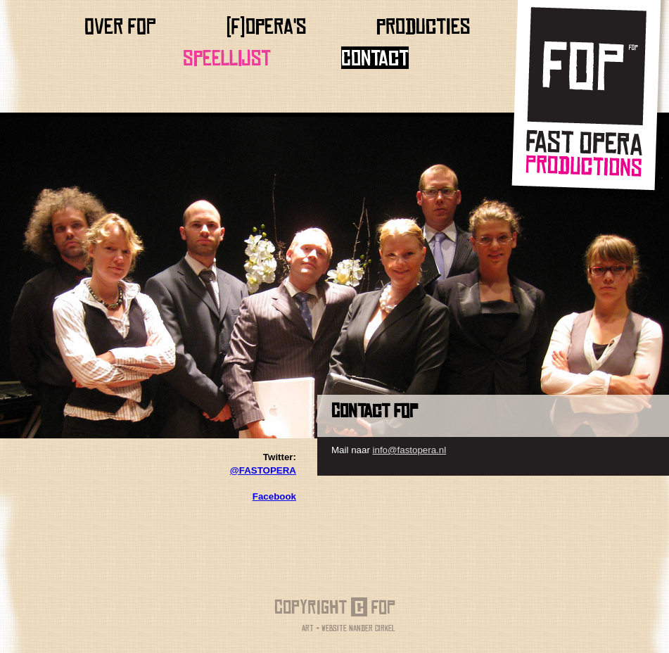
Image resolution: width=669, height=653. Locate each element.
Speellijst (227, 57)
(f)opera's (266, 26)
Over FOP (120, 26)
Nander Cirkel (372, 628)
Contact (375, 57)
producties (423, 26)
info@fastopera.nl (410, 450)
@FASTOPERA (263, 470)
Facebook (274, 496)
